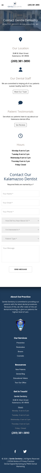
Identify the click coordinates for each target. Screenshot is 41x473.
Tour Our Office (20, 383)
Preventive (20, 343)
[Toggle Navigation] (3, 5)
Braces (20, 351)
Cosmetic (20, 356)
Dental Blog (20, 374)
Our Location (20, 48)
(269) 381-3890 (33, 5)
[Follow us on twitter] (25, 451)
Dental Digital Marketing (14, 464)
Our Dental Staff (20, 78)
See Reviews (20, 125)
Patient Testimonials (20, 111)
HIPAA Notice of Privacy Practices (21, 461)
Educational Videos (20, 378)
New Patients (20, 369)
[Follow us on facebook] (15, 451)
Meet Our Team (20, 92)
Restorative (20, 347)
